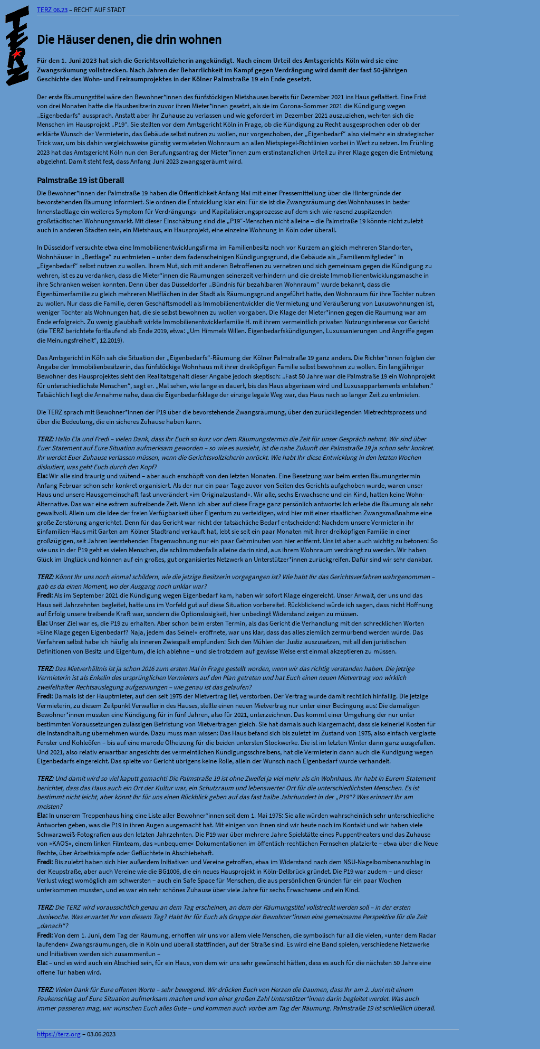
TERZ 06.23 (52, 9)
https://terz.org (59, 1033)
